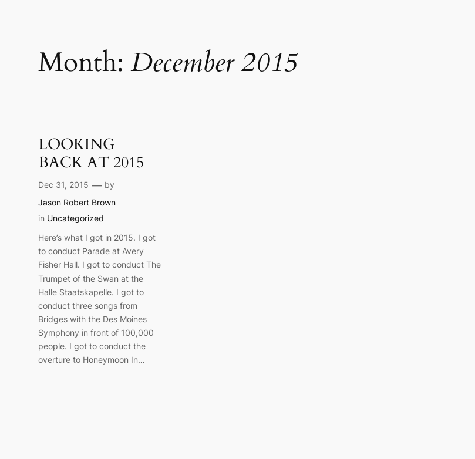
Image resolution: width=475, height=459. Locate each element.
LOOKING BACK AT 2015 (91, 153)
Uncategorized (75, 218)
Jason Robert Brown (77, 202)
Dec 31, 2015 (63, 185)
